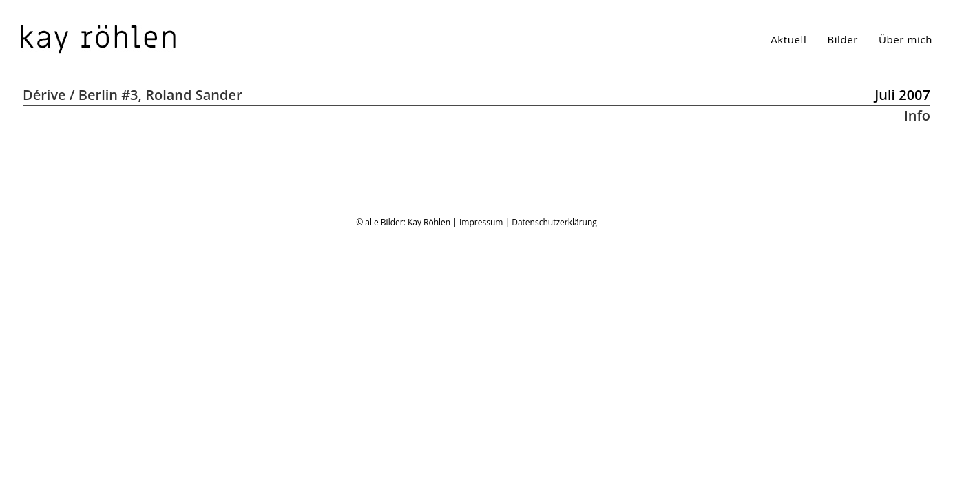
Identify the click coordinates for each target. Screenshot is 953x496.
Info (917, 115)
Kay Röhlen (429, 481)
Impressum (481, 481)
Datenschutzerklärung (554, 481)
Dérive (44, 94)
